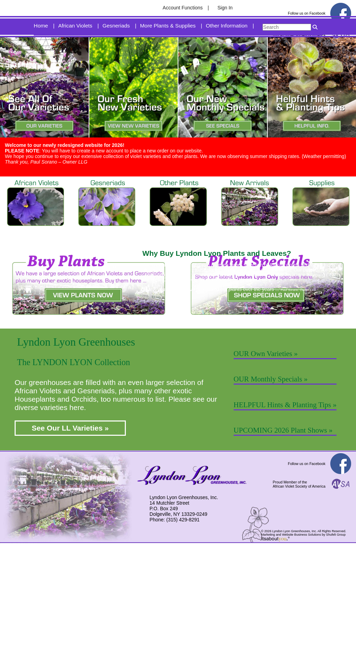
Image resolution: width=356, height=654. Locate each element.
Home (41, 52)
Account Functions (183, 7)
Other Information (227, 52)
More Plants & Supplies (168, 52)
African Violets (75, 52)
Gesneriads (116, 52)
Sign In (225, 7)
